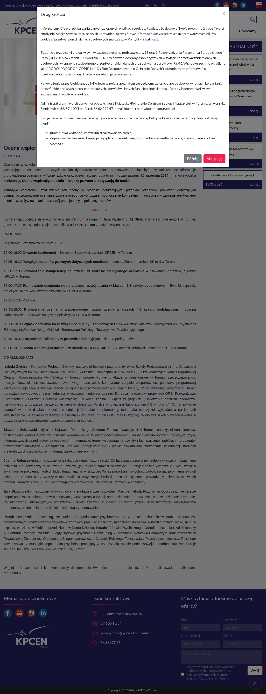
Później (192, 159)
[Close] (223, 13)
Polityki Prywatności (143, 39)
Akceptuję (214, 159)
